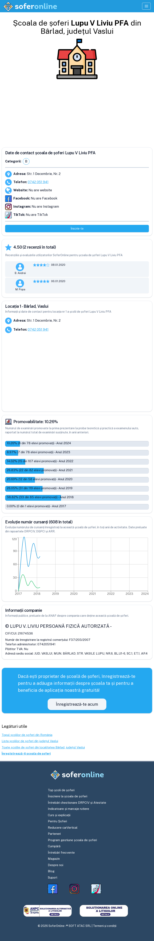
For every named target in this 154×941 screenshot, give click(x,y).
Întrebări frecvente (61, 852)
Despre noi (55, 865)
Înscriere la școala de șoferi (67, 796)
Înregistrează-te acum (77, 704)
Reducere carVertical (62, 827)
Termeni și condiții (104, 925)
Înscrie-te (77, 228)
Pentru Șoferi (57, 821)
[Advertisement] (77, 111)
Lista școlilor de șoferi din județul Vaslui (30, 741)
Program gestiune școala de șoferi (72, 840)
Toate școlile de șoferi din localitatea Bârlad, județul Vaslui (43, 747)
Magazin (54, 858)
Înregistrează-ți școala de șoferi (26, 753)
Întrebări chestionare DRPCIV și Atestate (77, 802)
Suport (52, 877)
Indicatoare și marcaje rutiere (68, 808)
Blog (51, 871)
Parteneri (54, 833)
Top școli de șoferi (61, 790)
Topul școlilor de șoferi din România (27, 735)
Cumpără (54, 846)
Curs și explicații (59, 815)
